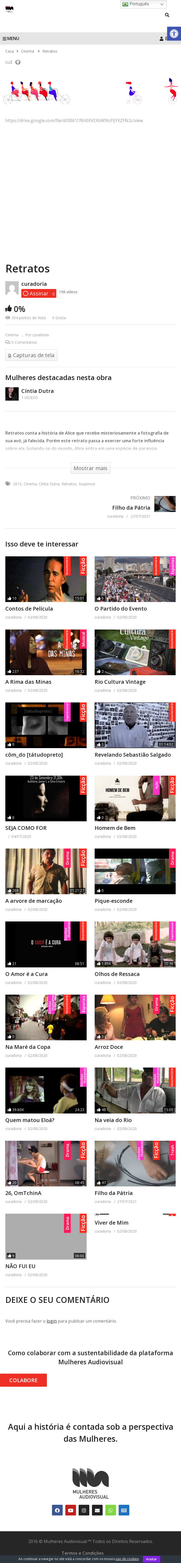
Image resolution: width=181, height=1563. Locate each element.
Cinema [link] (11, 334)
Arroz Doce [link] (109, 1046)
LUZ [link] (13, 62)
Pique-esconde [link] (113, 900)
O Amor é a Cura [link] (26, 974)
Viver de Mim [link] (111, 1221)
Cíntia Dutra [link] (37, 390)
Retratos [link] (69, 483)
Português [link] (135, 4)
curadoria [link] (34, 283)
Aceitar (151, 1559)
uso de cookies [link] (127, 1559)
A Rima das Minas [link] (28, 681)
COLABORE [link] (23, 1380)
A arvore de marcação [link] (33, 900)
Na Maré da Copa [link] (27, 1046)
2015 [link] (17, 483)
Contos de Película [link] (29, 608)
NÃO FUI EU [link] (20, 1266)
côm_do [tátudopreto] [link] (34, 754)
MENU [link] (11, 38)
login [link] (52, 1321)
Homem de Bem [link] (115, 827)
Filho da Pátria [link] (114, 1193)
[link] (174, 34)
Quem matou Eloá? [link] (29, 1120)
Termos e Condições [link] (83, 1553)
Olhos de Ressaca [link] (117, 974)
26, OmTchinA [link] (23, 1193)
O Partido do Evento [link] (121, 608)
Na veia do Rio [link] (113, 1120)
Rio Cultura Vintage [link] (120, 681)
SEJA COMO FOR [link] (26, 827)
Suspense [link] (87, 483)
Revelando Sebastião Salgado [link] (133, 754)
